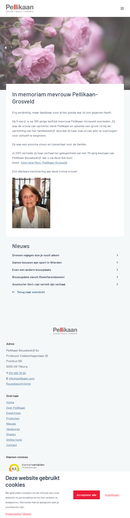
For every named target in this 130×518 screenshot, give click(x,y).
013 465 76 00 (17, 373)
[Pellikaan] (20, 8)
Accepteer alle (86, 495)
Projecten (12, 418)
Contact (11, 445)
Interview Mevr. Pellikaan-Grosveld (44, 162)
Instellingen (112, 494)
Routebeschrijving (18, 383)
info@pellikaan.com (22, 378)
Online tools (14, 439)
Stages (11, 434)
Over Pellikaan (15, 407)
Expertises (13, 413)
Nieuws (11, 423)
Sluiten (27, 513)
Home (10, 402)
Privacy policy (13, 513)
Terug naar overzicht (31, 292)
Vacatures (13, 429)
